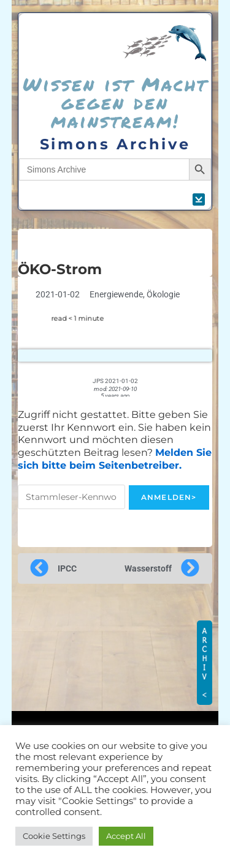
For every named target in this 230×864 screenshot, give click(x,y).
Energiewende (116, 294)
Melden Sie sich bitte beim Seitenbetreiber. (115, 459)
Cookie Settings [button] (54, 836)
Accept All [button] (126, 836)
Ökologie (163, 294)
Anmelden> (169, 497)
